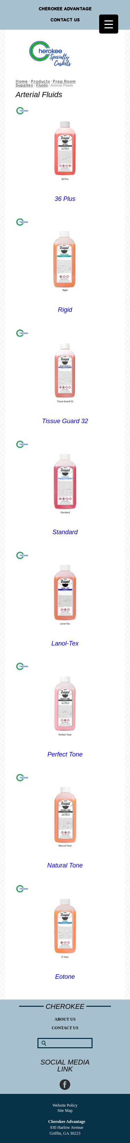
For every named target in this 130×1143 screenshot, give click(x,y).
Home (22, 81)
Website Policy (64, 1105)
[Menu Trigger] (108, 24)
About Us (65, 1019)
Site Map (65, 1110)
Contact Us (65, 20)
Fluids (42, 85)
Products (40, 81)
